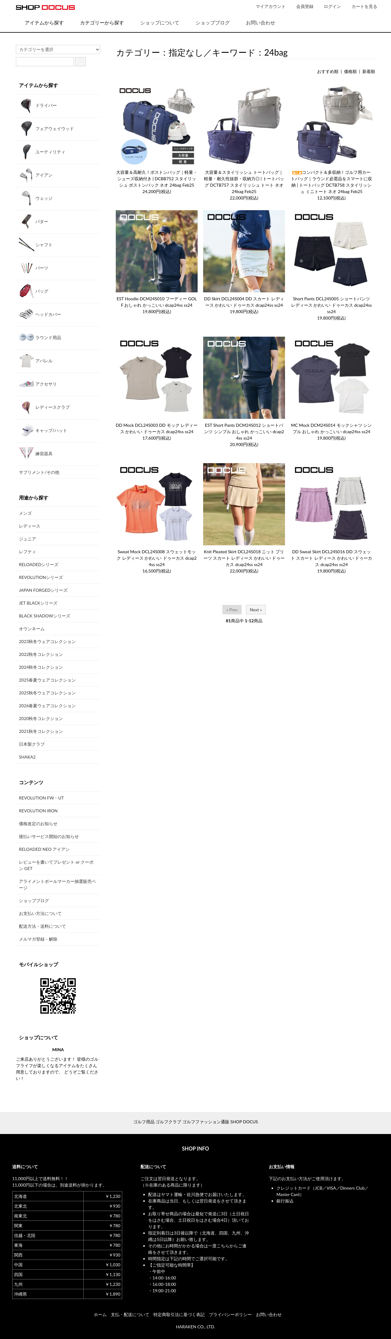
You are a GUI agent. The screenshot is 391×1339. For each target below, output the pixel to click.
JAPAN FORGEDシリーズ (43, 590)
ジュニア (27, 538)
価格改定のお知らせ (38, 823)
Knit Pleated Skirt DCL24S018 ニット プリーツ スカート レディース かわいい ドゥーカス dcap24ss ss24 (244, 558)
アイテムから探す (40, 22)
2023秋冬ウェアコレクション (47, 641)
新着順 (368, 71)
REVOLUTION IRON (38, 810)
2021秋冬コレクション (41, 731)
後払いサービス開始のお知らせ (49, 836)
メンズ (25, 513)
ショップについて (155, 22)
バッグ (33, 290)
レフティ (27, 551)
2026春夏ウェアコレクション (47, 705)
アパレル (36, 360)
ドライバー (38, 105)
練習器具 (36, 453)
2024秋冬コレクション (41, 667)
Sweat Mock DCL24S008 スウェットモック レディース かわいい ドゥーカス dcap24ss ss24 (157, 558)
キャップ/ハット (43, 430)
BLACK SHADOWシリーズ (44, 615)
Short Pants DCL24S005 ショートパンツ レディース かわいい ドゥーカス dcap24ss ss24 (331, 305)
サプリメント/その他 (39, 472)
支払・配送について (130, 1314)
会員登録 (301, 6)
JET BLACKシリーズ (38, 602)
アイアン (36, 174)
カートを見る (361, 6)
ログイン (329, 6)
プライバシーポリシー (230, 1314)
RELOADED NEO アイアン (44, 849)
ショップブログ (208, 22)
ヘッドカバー (40, 314)
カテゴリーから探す (97, 22)
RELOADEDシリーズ (38, 564)
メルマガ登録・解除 (38, 939)
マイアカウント (267, 6)
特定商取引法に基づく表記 (179, 1314)
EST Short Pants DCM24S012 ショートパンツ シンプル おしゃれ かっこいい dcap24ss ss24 (244, 432)
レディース (29, 526)
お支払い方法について (40, 913)
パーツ (33, 267)
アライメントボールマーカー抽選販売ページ (57, 884)
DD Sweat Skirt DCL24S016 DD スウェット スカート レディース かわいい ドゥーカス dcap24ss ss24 (331, 558)
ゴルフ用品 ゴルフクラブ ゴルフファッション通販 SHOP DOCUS (195, 1121)
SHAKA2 (27, 756)
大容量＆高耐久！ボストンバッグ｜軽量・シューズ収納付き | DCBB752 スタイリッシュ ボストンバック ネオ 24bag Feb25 (156, 179)
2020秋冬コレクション (41, 718)
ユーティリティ (42, 151)
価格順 (350, 71)
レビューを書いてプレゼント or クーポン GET (56, 865)
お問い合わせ (256, 22)
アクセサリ (38, 383)
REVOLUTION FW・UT (41, 797)
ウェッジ (36, 198)
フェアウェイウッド (46, 128)
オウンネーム (32, 628)
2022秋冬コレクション (41, 654)
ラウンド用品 (40, 337)
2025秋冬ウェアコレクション (47, 692)
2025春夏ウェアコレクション (47, 679)
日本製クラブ (32, 744)
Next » (256, 609)
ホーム (100, 1314)
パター (33, 221)
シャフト (36, 244)
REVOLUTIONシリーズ (41, 577)
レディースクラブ (44, 407)
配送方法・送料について (42, 926)
